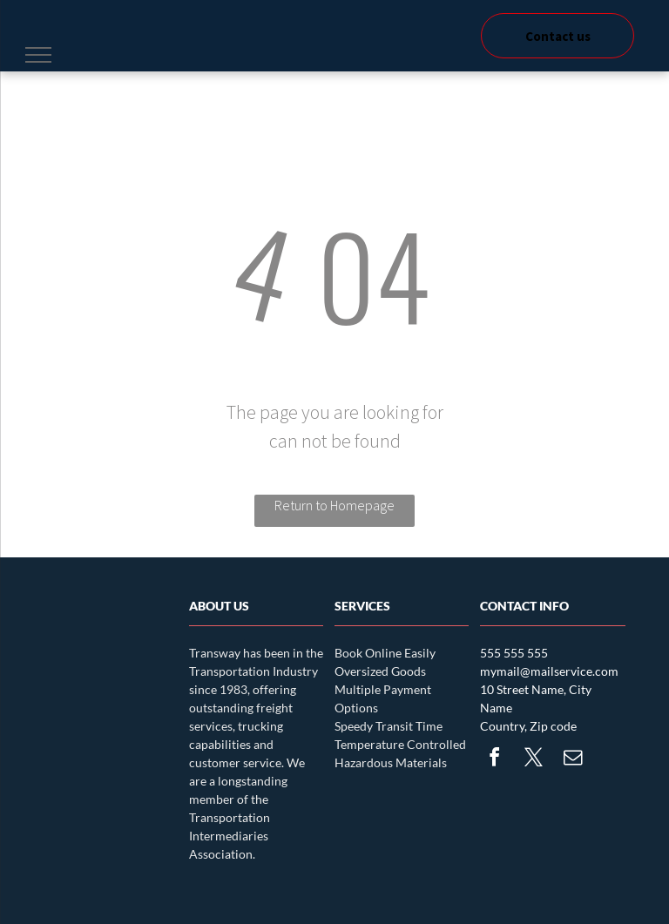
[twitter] (533, 760)
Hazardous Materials (390, 762)
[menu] (38, 55)
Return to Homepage (334, 505)
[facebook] (494, 760)
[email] (572, 760)
